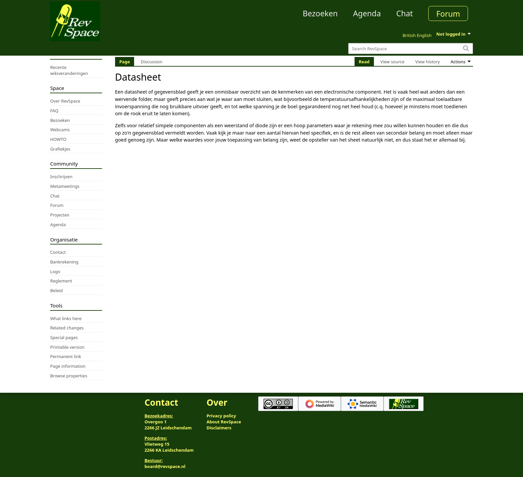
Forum (448, 13)
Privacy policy (221, 416)
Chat (404, 13)
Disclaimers (218, 428)
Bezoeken (320, 13)
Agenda (367, 13)
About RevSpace (223, 422)
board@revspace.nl (164, 466)
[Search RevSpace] (410, 48)
